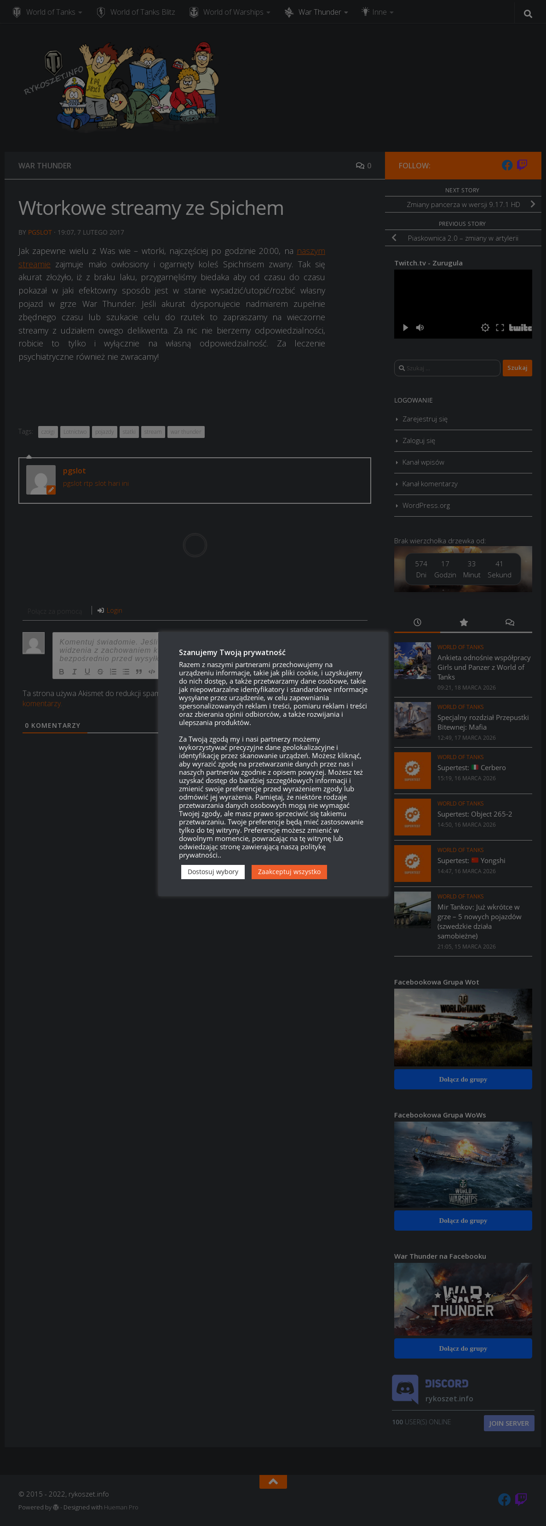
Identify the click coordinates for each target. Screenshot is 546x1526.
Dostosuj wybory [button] (213, 871)
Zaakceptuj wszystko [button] (289, 871)
